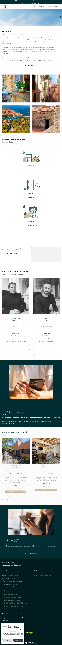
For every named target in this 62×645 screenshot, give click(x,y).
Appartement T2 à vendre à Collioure (12, 596)
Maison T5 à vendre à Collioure (11, 594)
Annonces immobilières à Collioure (41, 573)
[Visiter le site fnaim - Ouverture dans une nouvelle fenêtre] (19, 632)
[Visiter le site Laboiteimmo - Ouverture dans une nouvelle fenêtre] (31, 642)
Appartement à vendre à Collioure (10, 575)
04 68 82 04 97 (5, 617)
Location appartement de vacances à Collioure (12, 581)
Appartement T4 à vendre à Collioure (12, 597)
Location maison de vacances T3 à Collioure (14, 605)
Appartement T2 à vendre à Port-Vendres (13, 602)
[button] (7, 499)
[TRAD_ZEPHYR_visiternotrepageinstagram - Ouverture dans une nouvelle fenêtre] (26, 617)
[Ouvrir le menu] (59, 6)
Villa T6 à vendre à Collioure (10, 599)
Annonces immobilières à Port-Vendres (42, 575)
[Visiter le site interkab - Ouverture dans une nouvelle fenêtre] (28, 633)
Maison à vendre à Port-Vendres (9, 578)
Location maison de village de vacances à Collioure (13, 586)
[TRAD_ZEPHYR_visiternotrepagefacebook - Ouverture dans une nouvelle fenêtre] (22, 617)
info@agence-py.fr (6, 618)
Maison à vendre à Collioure (8, 573)
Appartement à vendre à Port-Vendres (11, 580)
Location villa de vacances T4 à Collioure (13, 606)
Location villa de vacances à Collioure (10, 584)
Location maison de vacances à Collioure (11, 582)
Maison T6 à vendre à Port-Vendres (12, 600)
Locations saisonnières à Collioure (40, 577)
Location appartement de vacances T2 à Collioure (15, 603)
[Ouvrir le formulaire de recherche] (52, 7)
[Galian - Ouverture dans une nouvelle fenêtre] (9, 632)
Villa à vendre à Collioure (7, 577)
